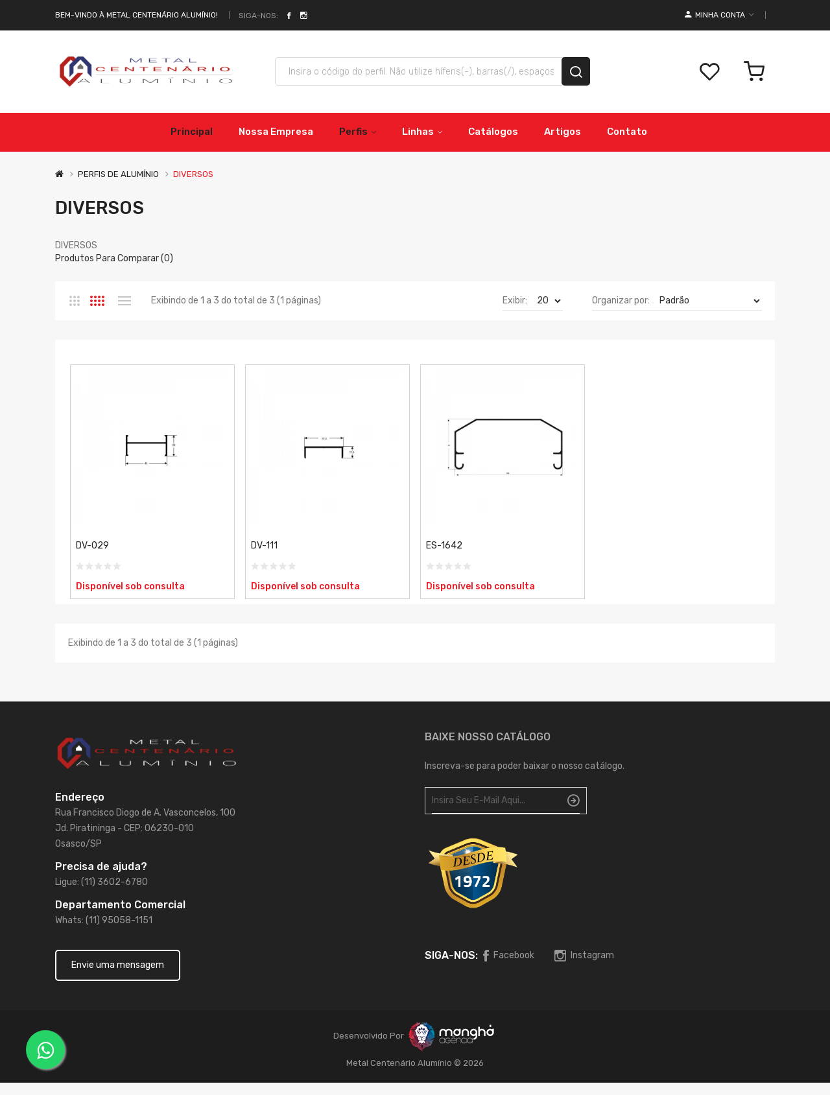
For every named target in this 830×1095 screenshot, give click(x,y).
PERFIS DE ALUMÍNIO (118, 174)
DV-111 (264, 545)
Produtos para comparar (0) (114, 258)
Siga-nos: (258, 15)
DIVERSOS (193, 174)
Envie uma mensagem (117, 965)
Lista (124, 301)
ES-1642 (444, 545)
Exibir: (515, 300)
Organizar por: (621, 300)
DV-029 (92, 545)
